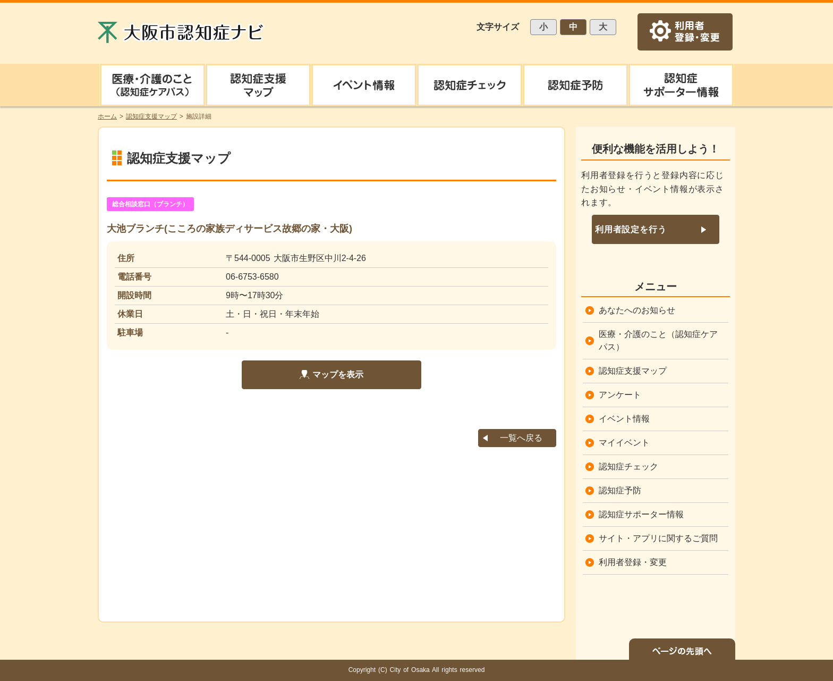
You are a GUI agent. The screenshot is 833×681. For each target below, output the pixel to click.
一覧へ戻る (521, 437)
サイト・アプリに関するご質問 (658, 538)
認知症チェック (628, 466)
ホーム (107, 116)
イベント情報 (624, 418)
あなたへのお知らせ (637, 310)
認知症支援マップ (633, 370)
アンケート (620, 394)
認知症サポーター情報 (641, 514)
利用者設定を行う (630, 229)
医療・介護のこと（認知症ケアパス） (658, 340)
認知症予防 (620, 490)
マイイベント (624, 442)
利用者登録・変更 (633, 562)
